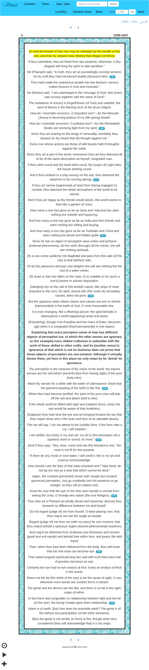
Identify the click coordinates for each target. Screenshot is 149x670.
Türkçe (134, 21)
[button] (31, 4)
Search (113, 4)
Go (132, 12)
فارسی (143, 21)
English (125, 21)
